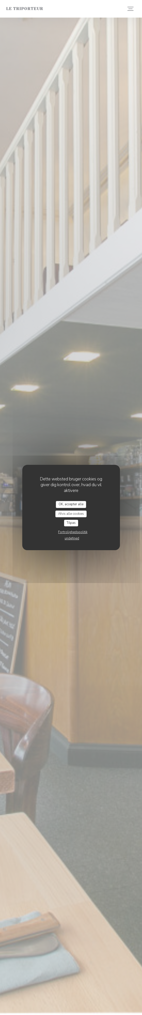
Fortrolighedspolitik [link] (72, 532)
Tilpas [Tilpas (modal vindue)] (71, 523)
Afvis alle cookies (71, 514)
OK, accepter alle (71, 504)
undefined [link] (72, 538)
